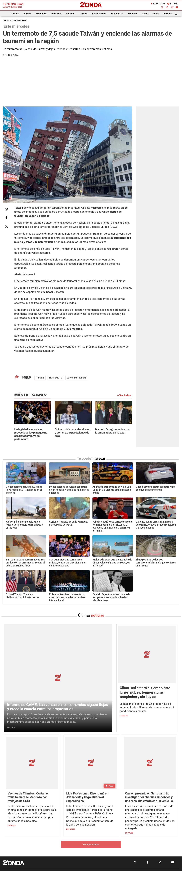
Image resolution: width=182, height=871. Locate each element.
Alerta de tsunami (76, 377)
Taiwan (40, 377)
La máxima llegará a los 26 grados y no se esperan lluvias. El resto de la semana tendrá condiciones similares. (147, 681)
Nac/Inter (117, 14)
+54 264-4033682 (108, 822)
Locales (15, 13)
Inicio (6, 20)
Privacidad (98, 830)
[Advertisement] (91, 85)
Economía (41, 13)
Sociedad (70, 13)
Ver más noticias (91, 789)
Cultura (83, 13)
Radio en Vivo (158, 4)
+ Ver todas (124, 395)
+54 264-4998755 (110, 825)
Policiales (56, 13)
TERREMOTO (55, 377)
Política (27, 13)
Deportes (132, 13)
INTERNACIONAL (20, 20)
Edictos (168, 13)
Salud (145, 13)
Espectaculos (99, 13)
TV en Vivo (173, 4)
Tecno (156, 13)
